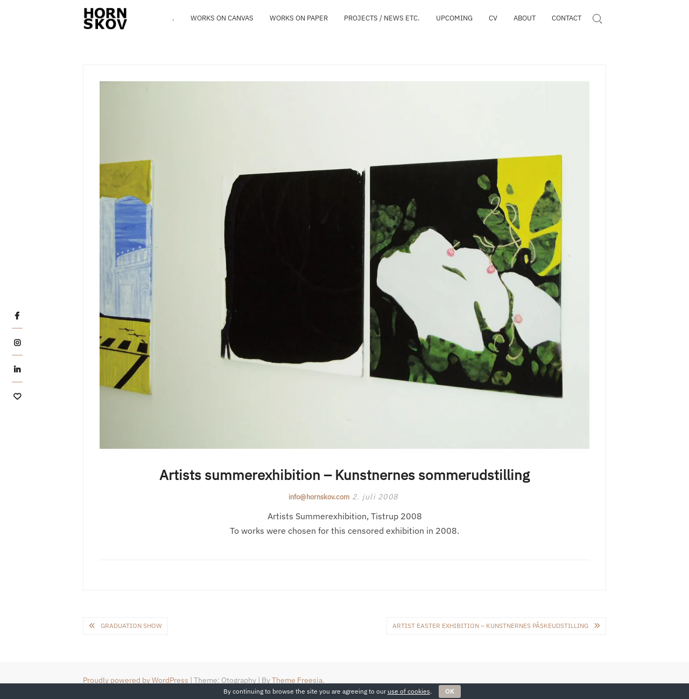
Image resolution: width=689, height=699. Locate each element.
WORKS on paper (299, 18)
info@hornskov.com (319, 497)
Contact (566, 18)
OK (449, 691)
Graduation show (131, 626)
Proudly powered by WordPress (135, 680)
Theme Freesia (297, 680)
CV (493, 18)
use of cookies (409, 691)
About (525, 18)
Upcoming (454, 18)
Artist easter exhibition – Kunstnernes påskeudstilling (490, 626)
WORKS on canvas (222, 18)
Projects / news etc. (382, 18)
